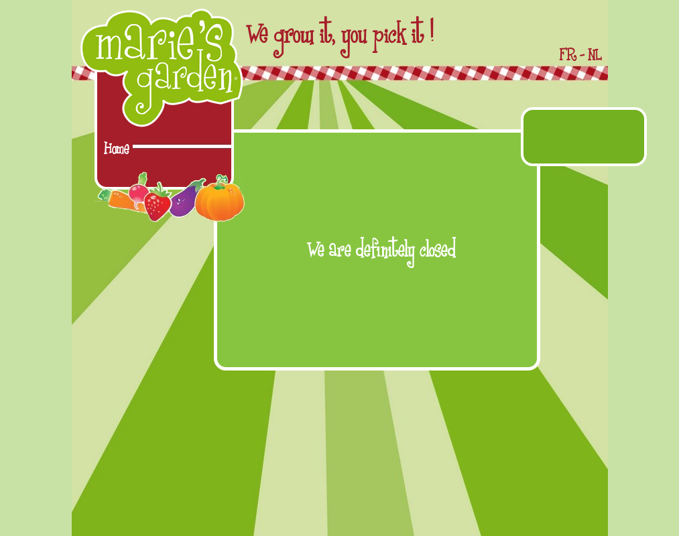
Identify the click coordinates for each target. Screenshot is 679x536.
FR (568, 55)
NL (594, 55)
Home (116, 148)
